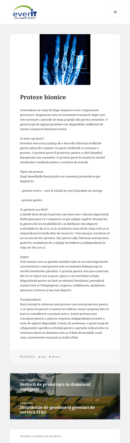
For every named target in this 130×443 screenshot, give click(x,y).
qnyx (43, 356)
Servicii (56, 356)
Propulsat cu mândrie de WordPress (40, 436)
